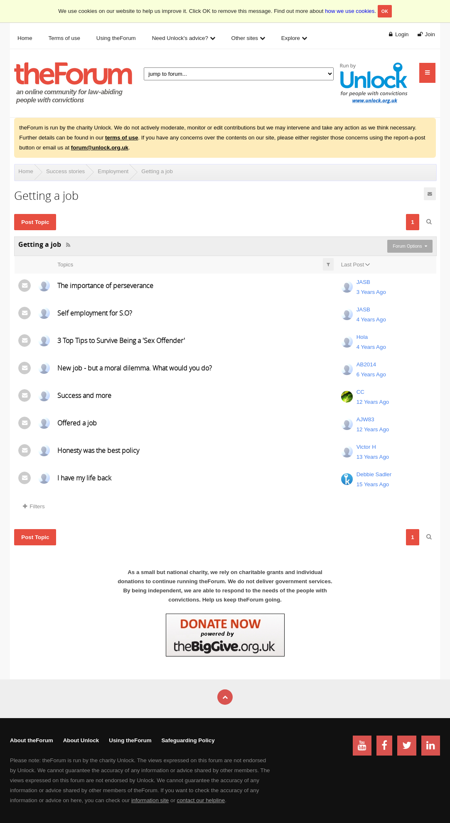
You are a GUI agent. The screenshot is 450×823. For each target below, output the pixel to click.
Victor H (366, 447)
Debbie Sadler (374, 474)
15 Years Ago (373, 484)
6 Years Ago (371, 374)
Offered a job (77, 423)
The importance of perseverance (105, 285)
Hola (362, 337)
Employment (113, 171)
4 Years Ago (371, 319)
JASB (363, 282)
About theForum (31, 740)
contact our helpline (201, 800)
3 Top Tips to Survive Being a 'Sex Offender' (121, 340)
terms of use (121, 137)
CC (360, 392)
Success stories (65, 171)
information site (150, 800)
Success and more (84, 395)
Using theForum (130, 740)
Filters (33, 506)
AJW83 (365, 419)
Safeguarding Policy (187, 740)
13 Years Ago (373, 457)
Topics (65, 264)
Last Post (352, 264)
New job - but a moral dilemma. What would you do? (134, 368)
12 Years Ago (373, 402)
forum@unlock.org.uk (99, 147)
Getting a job (157, 171)
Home (25, 171)
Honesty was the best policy (98, 450)
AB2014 (366, 364)
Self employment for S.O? (94, 313)
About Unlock (81, 740)
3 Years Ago (371, 292)
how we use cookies (349, 11)
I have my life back (84, 477)
